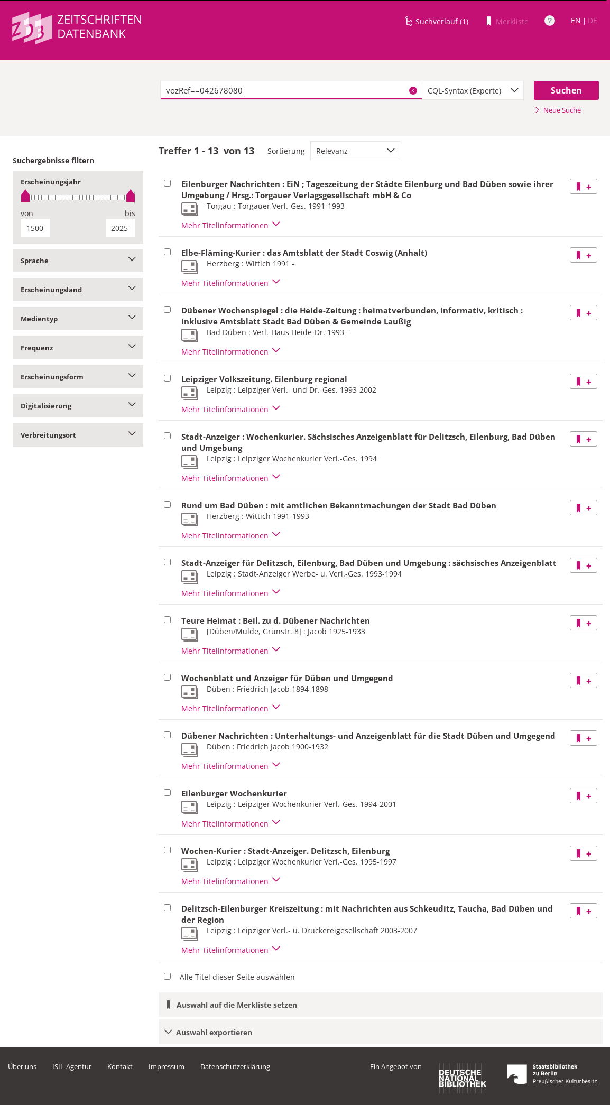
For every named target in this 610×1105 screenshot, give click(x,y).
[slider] (78, 197)
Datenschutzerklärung (235, 1066)
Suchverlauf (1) (441, 21)
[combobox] (473, 90)
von (27, 213)
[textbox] (291, 90)
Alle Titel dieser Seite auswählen (237, 977)
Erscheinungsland (78, 289)
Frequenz (78, 347)
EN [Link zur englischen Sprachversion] (576, 20)
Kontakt (120, 1066)
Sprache (78, 260)
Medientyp (78, 318)
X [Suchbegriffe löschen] (412, 90)
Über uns (22, 1066)
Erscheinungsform (78, 377)
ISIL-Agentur (71, 1066)
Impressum (166, 1066)
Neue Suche (557, 110)
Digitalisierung (78, 406)
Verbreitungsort (78, 435)
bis (130, 213)
